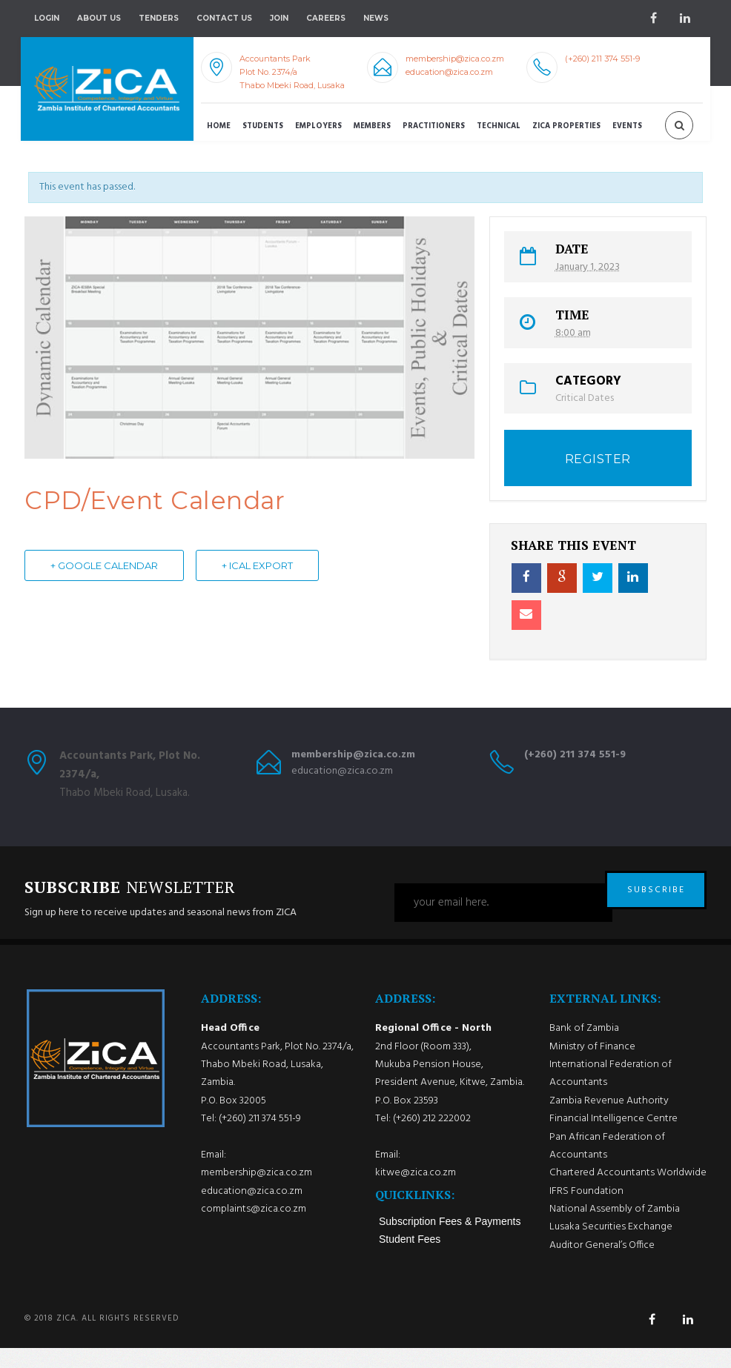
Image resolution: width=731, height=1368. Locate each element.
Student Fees (409, 1258)
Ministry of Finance (592, 1066)
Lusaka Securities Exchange (610, 1246)
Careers (325, 18)
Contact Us (224, 18)
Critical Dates (584, 398)
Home (219, 126)
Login (46, 18)
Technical (498, 126)
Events (627, 126)
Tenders (159, 18)
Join (279, 18)
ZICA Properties (566, 126)
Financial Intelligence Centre (613, 1138)
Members (372, 126)
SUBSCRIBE (656, 902)
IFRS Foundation (586, 1210)
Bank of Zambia (584, 1048)
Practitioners (434, 126)
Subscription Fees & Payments (449, 1240)
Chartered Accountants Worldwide (628, 1192)
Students (262, 126)
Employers (318, 126)
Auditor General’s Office (602, 1264)
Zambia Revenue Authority (609, 1120)
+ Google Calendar (104, 566)
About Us (99, 18)
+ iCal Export (257, 566)
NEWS (375, 18)
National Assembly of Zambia (614, 1229)
